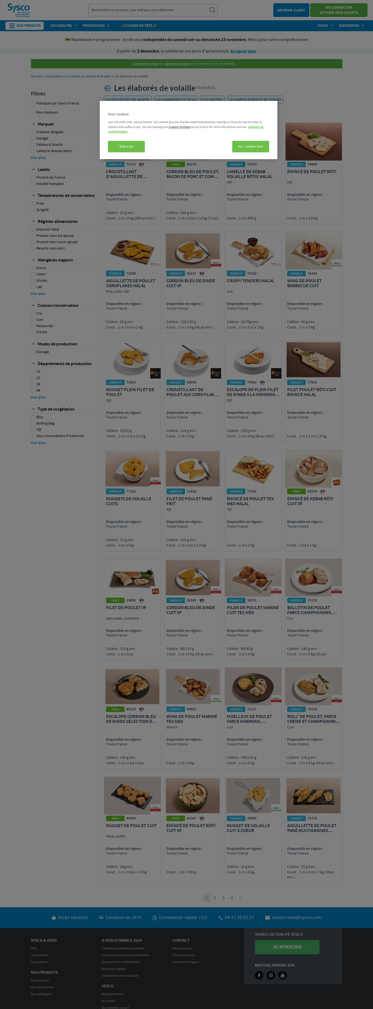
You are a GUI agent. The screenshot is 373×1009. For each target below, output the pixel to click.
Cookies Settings (180, 127)
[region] (188, 130)
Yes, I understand (250, 146)
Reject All (126, 146)
